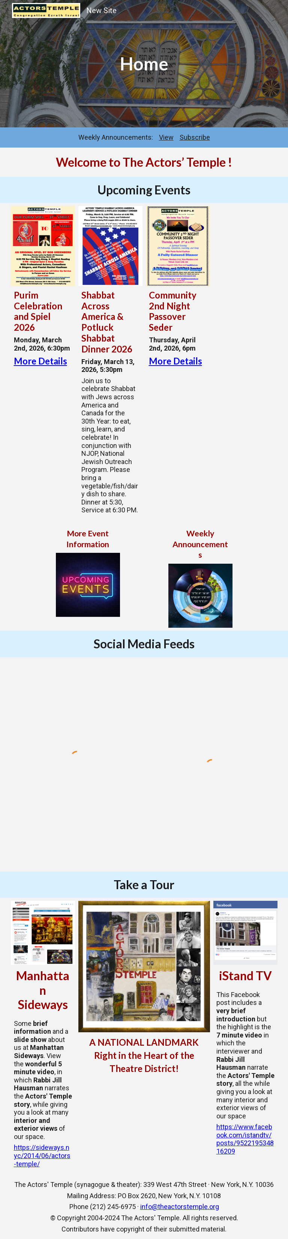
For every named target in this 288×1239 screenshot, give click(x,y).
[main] (144, 64)
